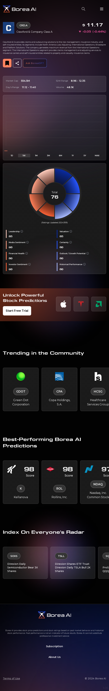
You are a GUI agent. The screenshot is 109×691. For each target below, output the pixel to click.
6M (60, 155)
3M (48, 155)
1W (24, 155)
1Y (73, 155)
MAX (97, 155)
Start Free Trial (17, 310)
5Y (85, 155)
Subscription (54, 646)
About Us (55, 657)
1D (12, 155)
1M (36, 155)
